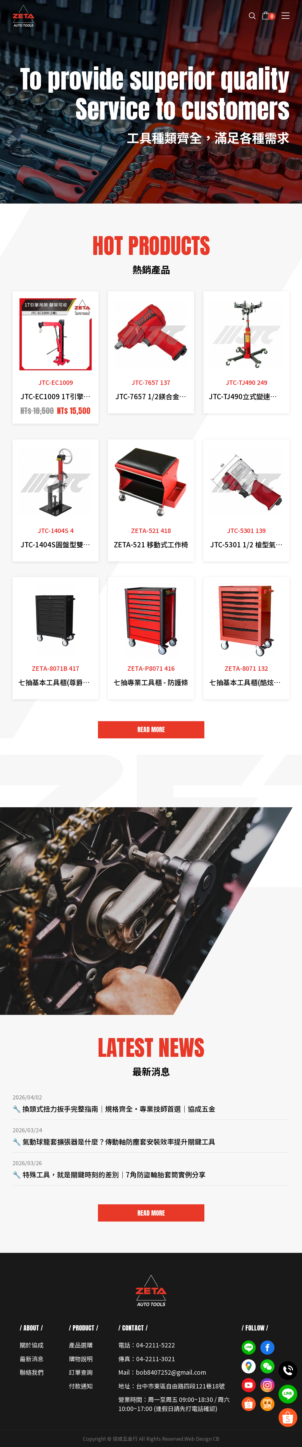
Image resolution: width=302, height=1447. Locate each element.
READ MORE (151, 729)
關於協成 (32, 1345)
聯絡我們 (32, 1372)
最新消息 (32, 1358)
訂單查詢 (81, 1372)
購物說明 (81, 1358)
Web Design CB (201, 1438)
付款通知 (81, 1386)
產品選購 (81, 1345)
